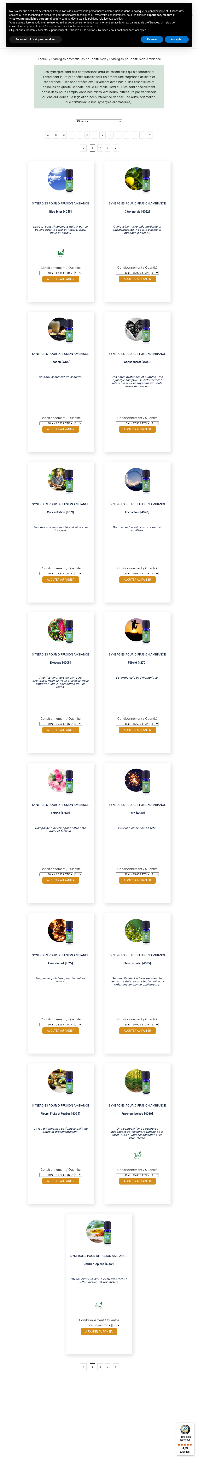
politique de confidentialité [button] (149, 11)
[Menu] (191, 1425)
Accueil (42, 59)
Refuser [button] (152, 39)
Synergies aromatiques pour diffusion (79, 59)
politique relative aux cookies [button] (105, 18)
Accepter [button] (177, 39)
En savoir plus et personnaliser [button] (35, 39)
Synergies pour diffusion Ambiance (135, 59)
